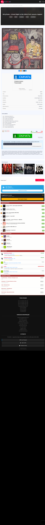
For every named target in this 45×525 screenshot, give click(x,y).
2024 (16, 16)
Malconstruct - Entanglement (6, 288)
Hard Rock (33, 16)
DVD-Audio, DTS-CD (23, 324)
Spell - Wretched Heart (5, 284)
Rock (27, 16)
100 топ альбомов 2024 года (23, 303)
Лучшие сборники (23, 308)
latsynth (8, 239)
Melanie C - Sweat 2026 (10, 216)
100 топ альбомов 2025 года (23, 302)
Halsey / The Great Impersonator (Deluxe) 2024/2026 (15, 223)
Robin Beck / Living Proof (10, 230)
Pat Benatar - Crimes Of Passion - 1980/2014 (14, 219)
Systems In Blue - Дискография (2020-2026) (14, 205)
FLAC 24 (6, 2)
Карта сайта (23, 342)
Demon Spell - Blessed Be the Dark (7, 292)
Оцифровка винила (23, 329)
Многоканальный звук (23, 325)
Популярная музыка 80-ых (23, 306)
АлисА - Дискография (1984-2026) (12, 212)
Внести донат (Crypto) (22, 199)
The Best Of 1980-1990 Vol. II (11, 226)
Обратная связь (23, 345)
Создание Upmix (23, 328)
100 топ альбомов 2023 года (23, 304)
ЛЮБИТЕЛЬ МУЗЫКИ (8, 253)
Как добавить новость (23, 318)
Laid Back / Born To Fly (10, 209)
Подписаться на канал (22, 190)
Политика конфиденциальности (23, 317)
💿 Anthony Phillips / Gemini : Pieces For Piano (10, 267)
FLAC (6, 5)
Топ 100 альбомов (23, 307)
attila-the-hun (9, 246)
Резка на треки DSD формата (23, 322)
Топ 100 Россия (23, 311)
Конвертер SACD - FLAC (23, 321)
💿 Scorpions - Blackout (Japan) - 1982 (9, 258)
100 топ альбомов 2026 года (23, 300)
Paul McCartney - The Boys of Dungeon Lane (9, 277)
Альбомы (21, 16)
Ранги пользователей (23, 320)
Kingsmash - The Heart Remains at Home (8, 281)
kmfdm (8, 236)
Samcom (8, 243)
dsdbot (8, 131)
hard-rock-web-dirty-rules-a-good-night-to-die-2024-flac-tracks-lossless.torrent (17, 143)
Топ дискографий (23, 310)
